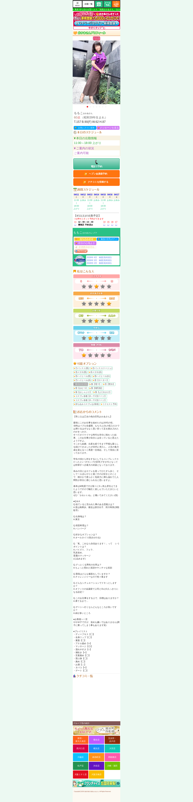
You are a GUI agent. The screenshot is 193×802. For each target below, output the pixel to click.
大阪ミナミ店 (80, 774)
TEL (99, 4)
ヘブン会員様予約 (116, 4)
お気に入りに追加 (86, 128)
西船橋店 (112, 757)
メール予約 (107, 4)
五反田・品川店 (112, 739)
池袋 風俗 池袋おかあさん (91, 791)
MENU (77, 5)
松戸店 (81, 766)
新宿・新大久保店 (80, 739)
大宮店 (112, 748)
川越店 (81, 757)
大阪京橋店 (96, 774)
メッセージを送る (109, 127)
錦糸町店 (96, 757)
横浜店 (96, 748)
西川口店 (80, 748)
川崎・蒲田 (112, 766)
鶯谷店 (96, 740)
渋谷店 (96, 766)
